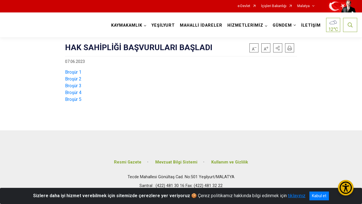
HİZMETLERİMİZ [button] (245, 25)
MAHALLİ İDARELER (201, 25)
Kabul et (319, 196)
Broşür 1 (73, 72)
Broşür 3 (73, 85)
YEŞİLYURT (163, 25)
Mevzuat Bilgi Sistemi (176, 162)
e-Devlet (244, 6)
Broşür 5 (73, 99)
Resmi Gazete (127, 162)
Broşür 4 (73, 92)
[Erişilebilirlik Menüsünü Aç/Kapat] (346, 188)
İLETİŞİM (311, 25)
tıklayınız (296, 195)
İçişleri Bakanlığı (273, 6)
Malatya (303, 6)
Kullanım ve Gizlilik (229, 162)
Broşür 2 (73, 79)
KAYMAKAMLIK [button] (126, 25)
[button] (277, 47)
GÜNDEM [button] (282, 25)
